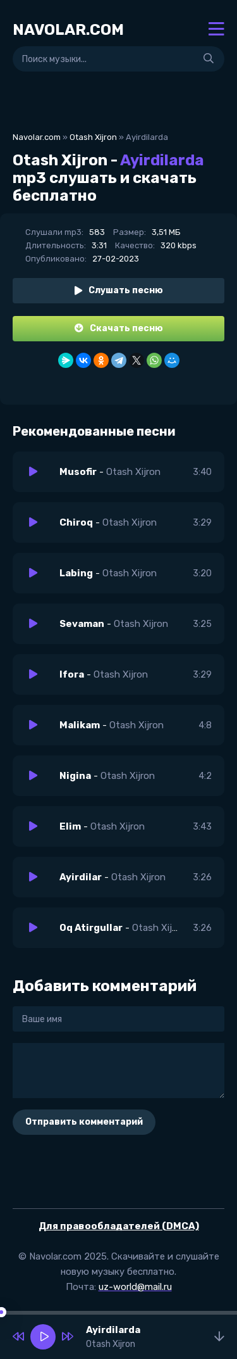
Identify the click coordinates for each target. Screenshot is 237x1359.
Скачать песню (119, 328)
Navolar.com (37, 137)
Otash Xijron (93, 137)
